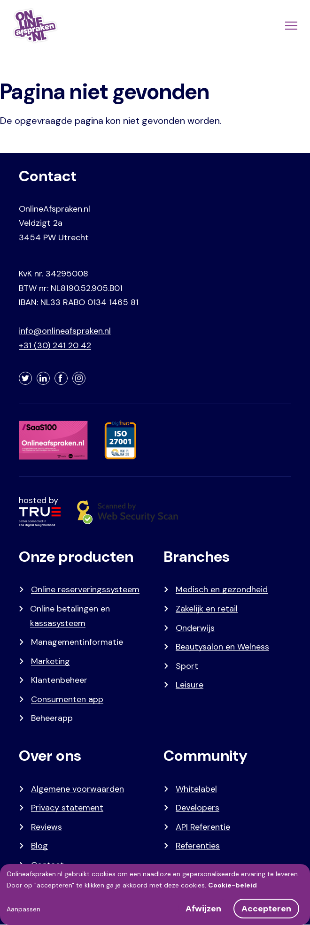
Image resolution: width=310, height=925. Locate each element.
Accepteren (266, 908)
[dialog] (155, 894)
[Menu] (290, 26)
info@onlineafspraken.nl (65, 330)
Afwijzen (203, 908)
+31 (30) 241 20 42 (55, 345)
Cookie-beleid (232, 885)
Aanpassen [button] (23, 909)
